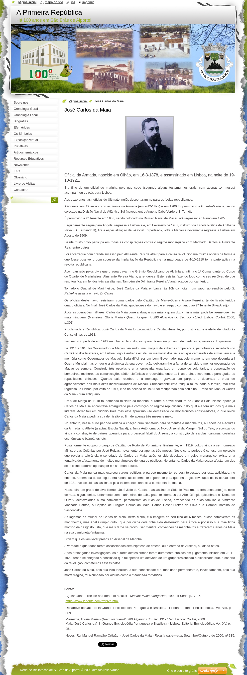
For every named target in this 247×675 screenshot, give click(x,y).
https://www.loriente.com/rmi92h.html (92, 601)
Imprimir (88, 2)
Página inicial (78, 101)
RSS (73, 2)
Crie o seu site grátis (182, 671)
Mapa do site (54, 2)
